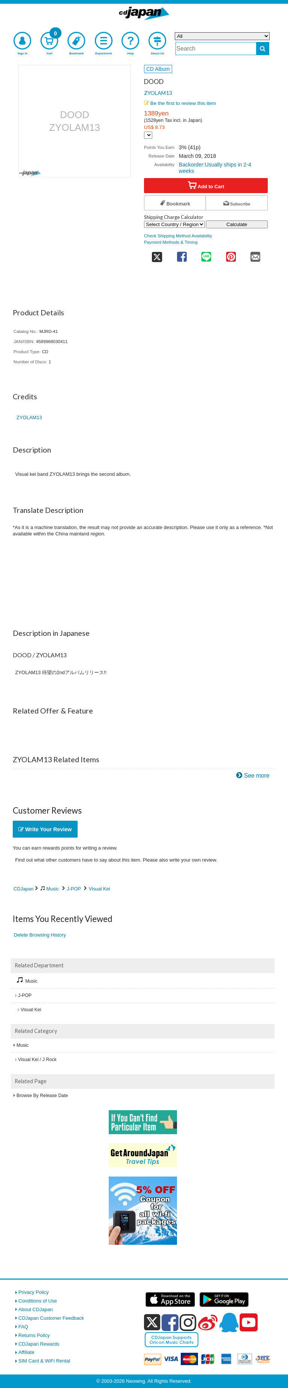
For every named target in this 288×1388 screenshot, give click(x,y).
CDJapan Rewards (38, 1344)
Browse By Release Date (42, 1095)
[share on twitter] (157, 254)
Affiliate (26, 1352)
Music (52, 889)
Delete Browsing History (40, 935)
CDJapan (23, 889)
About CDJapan (35, 1309)
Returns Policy (34, 1335)
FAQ (23, 1327)
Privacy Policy (33, 1292)
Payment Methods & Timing (171, 242)
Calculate (237, 224)
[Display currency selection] (148, 135)
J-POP (74, 889)
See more (257, 775)
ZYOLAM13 (158, 93)
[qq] (228, 1322)
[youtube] (249, 1322)
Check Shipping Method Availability (178, 235)
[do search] (262, 48)
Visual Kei (99, 889)
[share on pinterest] (231, 254)
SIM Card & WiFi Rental (44, 1361)
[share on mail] (255, 254)
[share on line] (206, 254)
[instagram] (188, 1322)
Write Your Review (45, 829)
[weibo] (208, 1322)
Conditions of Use (37, 1301)
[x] (152, 1322)
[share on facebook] (182, 254)
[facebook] (170, 1322)
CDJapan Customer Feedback (51, 1318)
